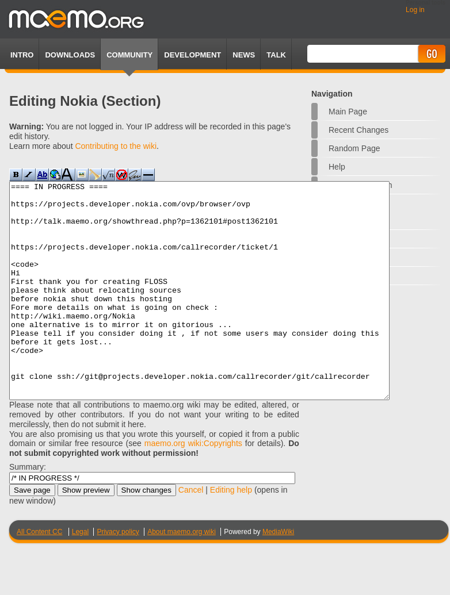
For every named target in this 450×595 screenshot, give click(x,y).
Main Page (348, 111)
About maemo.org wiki (181, 575)
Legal (80, 575)
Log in (415, 10)
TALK (276, 55)
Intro (21, 55)
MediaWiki (278, 575)
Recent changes (358, 130)
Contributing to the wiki (116, 146)
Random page (354, 148)
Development (192, 55)
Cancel (191, 533)
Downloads (70, 55)
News (243, 55)
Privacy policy (118, 575)
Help (337, 166)
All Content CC (39, 575)
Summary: (27, 510)
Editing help (231, 533)
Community (129, 55)
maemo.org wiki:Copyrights (193, 486)
